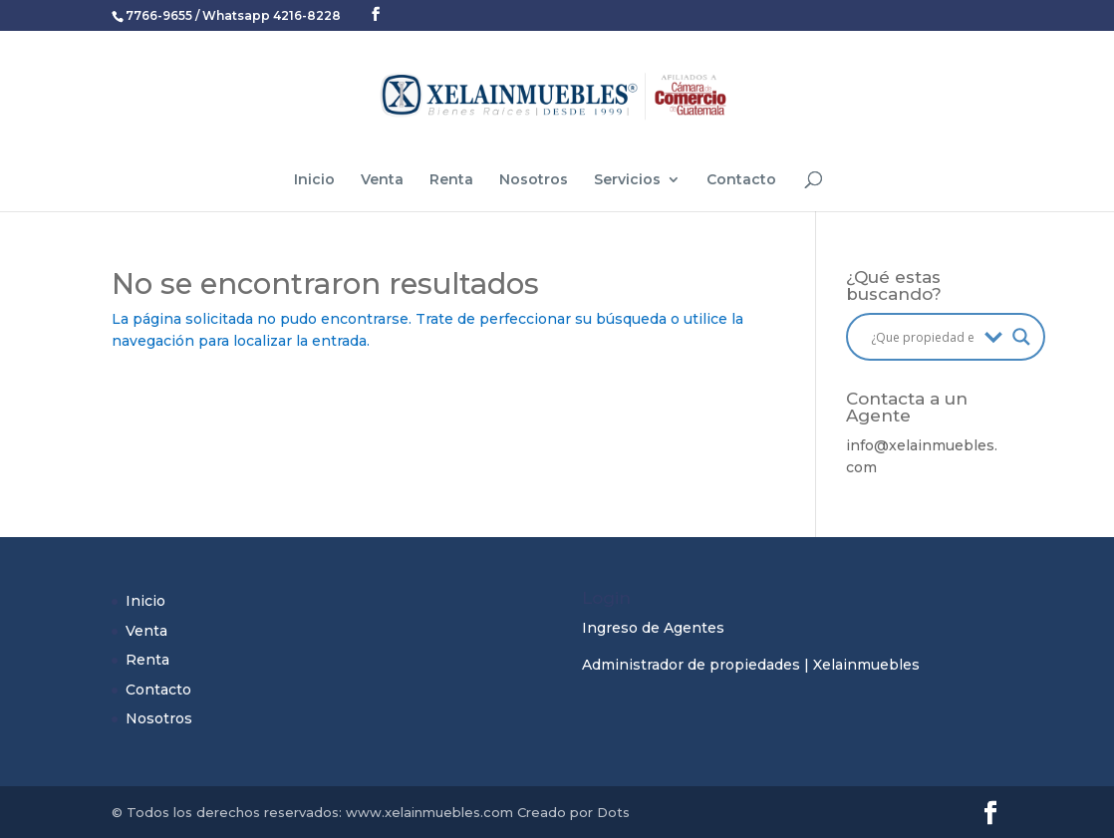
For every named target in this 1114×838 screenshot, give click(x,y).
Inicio (314, 180)
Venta (382, 180)
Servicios (627, 180)
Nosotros (533, 180)
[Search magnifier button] (1021, 337)
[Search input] (923, 337)
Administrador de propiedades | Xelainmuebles (751, 665)
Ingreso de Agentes (653, 628)
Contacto (741, 180)
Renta (451, 180)
